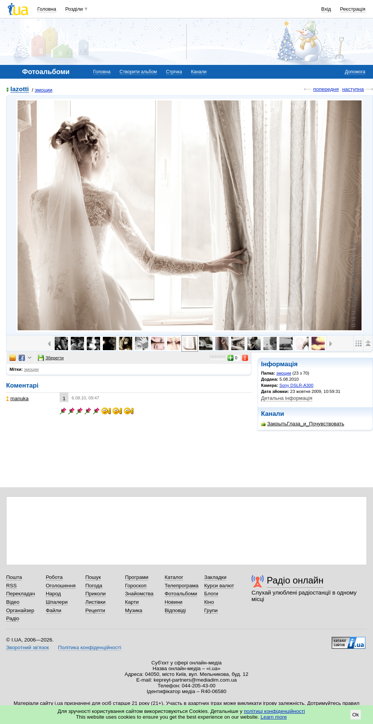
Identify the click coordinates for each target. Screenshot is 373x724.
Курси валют (219, 585)
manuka (17, 398)
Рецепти (95, 610)
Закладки (215, 577)
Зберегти (51, 358)
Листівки (95, 602)
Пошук (93, 577)
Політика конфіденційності (89, 647)
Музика (133, 610)
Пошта (14, 577)
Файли (54, 610)
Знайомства (139, 593)
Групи (210, 610)
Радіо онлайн (295, 580)
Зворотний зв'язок (27, 647)
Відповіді (175, 610)
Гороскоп (135, 585)
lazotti (19, 89)
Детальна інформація (286, 398)
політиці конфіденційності (274, 711)
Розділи (74, 9)
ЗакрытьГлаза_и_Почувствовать (302, 424)
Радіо (12, 618)
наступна (353, 89)
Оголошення (61, 585)
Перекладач (20, 593)
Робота (54, 577)
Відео (12, 602)
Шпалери (57, 602)
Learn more (274, 717)
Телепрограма (182, 585)
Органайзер (20, 610)
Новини (174, 602)
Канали (199, 71)
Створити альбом (138, 71)
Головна (46, 9)
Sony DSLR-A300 (296, 385)
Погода (93, 585)
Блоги (211, 593)
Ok (355, 715)
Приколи (95, 593)
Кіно (209, 602)
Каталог (174, 577)
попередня (326, 89)
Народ (53, 593)
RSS (11, 585)
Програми (136, 577)
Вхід (326, 9)
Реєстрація (352, 9)
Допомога (355, 71)
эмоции (43, 90)
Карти (132, 602)
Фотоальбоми (181, 593)
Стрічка (174, 71)
